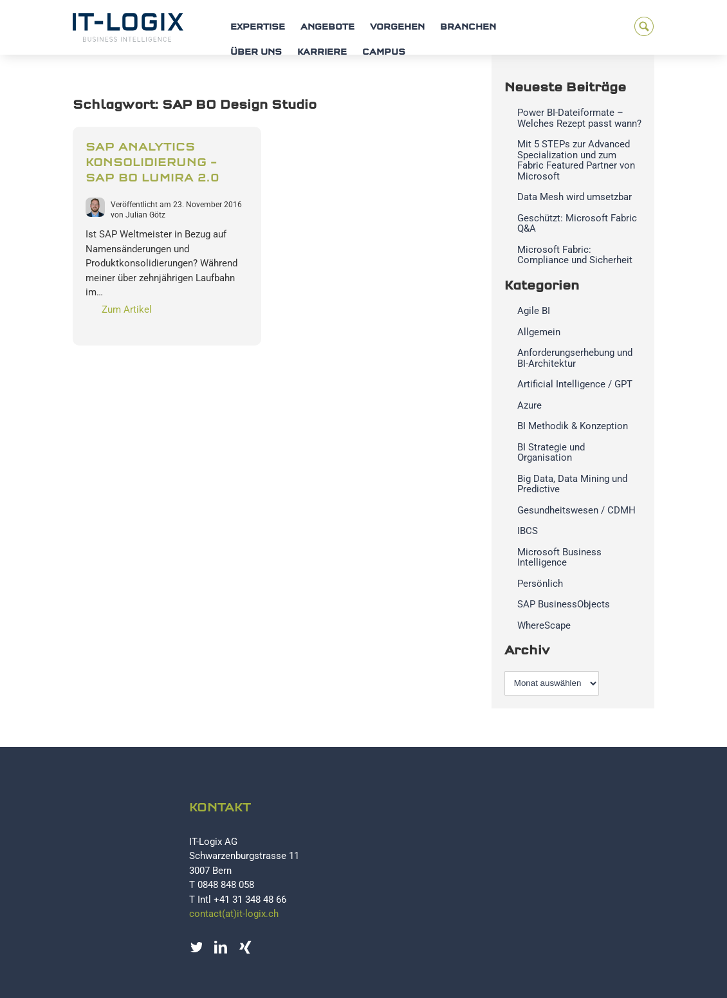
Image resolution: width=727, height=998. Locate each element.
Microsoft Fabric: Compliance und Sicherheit (574, 255)
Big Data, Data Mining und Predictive (572, 484)
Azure (529, 405)
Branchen (468, 27)
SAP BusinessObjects (563, 604)
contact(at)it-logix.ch (234, 913)
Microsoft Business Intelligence (559, 557)
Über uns (256, 52)
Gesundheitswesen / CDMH (576, 510)
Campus (383, 52)
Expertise (257, 27)
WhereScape (544, 625)
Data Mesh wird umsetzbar (574, 197)
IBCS (527, 531)
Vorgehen (397, 27)
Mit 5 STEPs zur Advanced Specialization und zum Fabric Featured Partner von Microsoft (576, 160)
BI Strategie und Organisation (551, 452)
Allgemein (538, 332)
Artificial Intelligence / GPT (574, 384)
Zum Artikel (127, 309)
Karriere (322, 52)
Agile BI (533, 311)
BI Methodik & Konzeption (572, 426)
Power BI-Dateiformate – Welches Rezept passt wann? (579, 118)
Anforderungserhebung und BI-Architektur (574, 358)
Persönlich (540, 583)
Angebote (327, 27)
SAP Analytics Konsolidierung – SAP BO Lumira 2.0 (152, 163)
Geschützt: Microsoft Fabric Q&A (577, 223)
